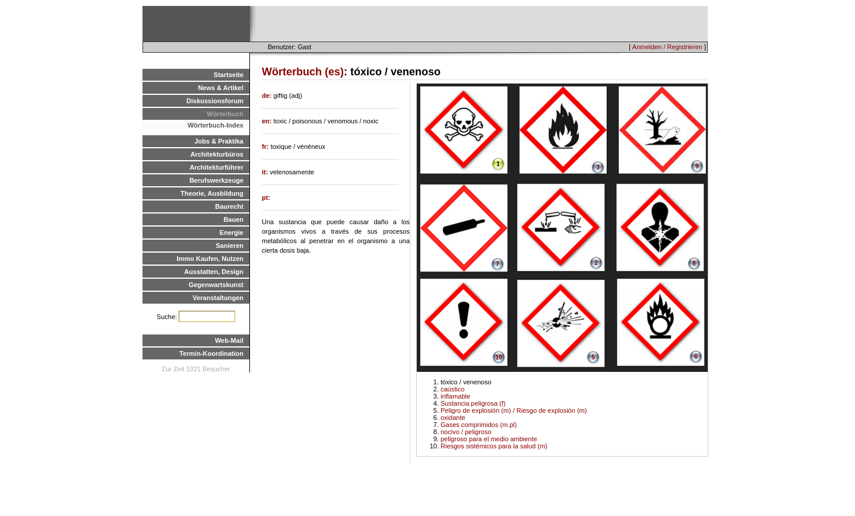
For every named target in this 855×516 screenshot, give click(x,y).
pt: (266, 197)
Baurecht (229, 206)
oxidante (453, 417)
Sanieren (229, 245)
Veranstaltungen (217, 297)
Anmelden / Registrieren (667, 46)
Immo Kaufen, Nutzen (210, 258)
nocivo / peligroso (466, 431)
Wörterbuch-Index (215, 125)
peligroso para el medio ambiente (489, 438)
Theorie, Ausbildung (211, 193)
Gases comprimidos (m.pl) (479, 424)
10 (498, 357)
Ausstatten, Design (213, 271)
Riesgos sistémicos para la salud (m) (494, 446)
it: (266, 172)
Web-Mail (229, 340)
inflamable (455, 396)
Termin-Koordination (211, 353)
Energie (231, 232)
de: (268, 95)
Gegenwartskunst (216, 284)
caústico (452, 389)
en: (268, 121)
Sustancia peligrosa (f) (473, 403)
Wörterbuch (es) (303, 72)
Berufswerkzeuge (216, 180)
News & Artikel (220, 87)
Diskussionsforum (214, 100)
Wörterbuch (225, 113)
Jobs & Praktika (218, 141)
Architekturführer (216, 167)
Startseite (228, 74)
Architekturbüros (217, 154)
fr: (266, 146)
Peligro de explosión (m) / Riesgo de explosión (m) (514, 410)
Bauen (233, 219)
